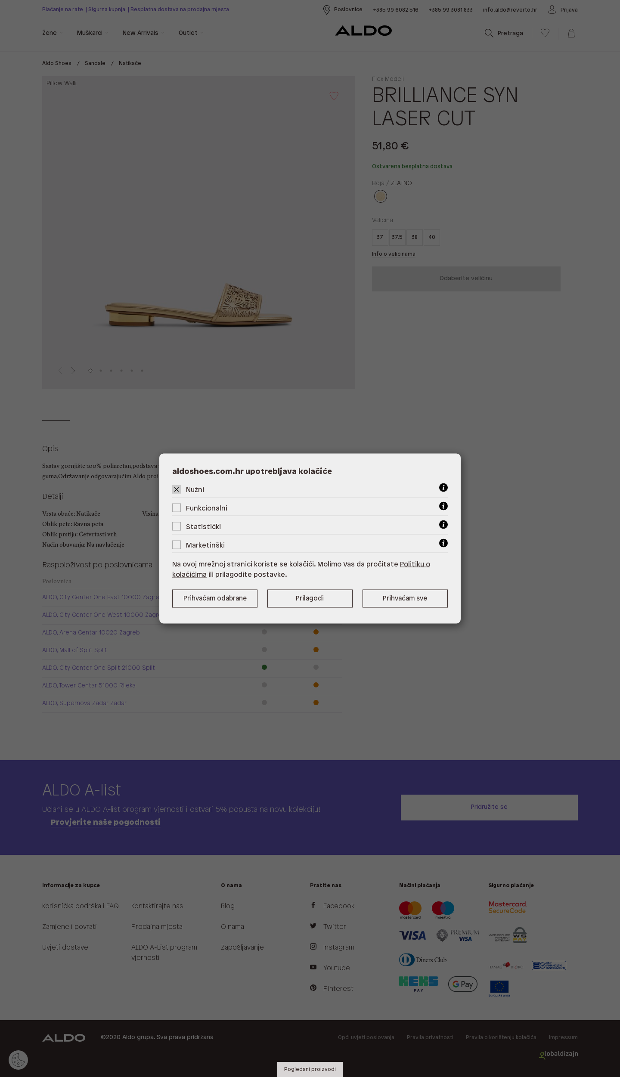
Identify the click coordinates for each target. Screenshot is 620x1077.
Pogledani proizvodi (310, 1069)
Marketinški (205, 545)
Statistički (203, 527)
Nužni (195, 490)
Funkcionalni (206, 508)
